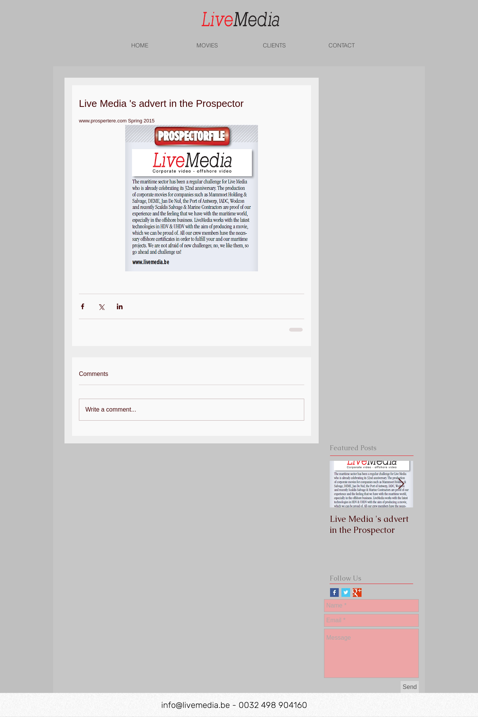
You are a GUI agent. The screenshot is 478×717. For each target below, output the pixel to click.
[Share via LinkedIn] (119, 306)
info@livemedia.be (195, 705)
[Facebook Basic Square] (334, 592)
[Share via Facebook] (82, 306)
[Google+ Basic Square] (357, 592)
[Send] (410, 687)
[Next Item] (401, 484)
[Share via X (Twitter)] (101, 306)
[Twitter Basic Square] (345, 592)
